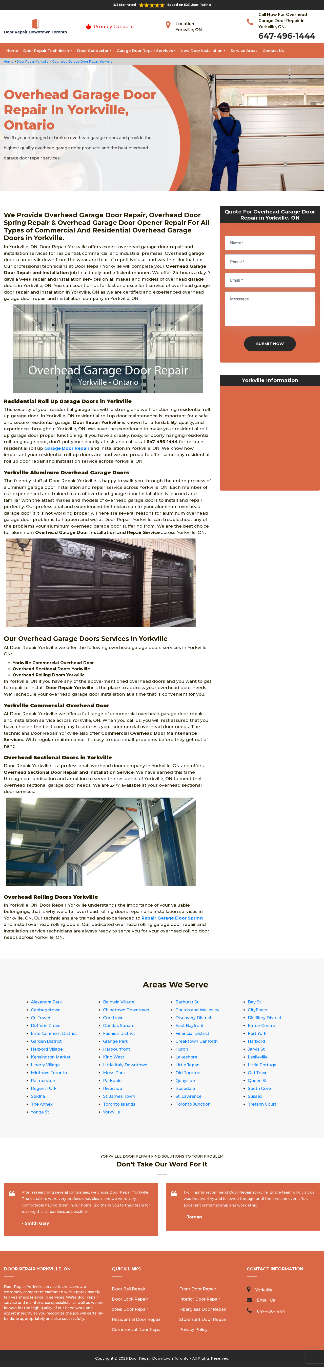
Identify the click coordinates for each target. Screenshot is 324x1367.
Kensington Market (51, 1057)
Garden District (46, 1041)
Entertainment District (54, 1033)
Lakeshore (186, 1057)
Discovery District (193, 1017)
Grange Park (115, 1041)
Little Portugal (262, 1065)
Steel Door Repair (130, 1309)
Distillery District (264, 1017)
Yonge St (40, 1112)
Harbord (256, 1041)
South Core (259, 1088)
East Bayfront (189, 1025)
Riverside (112, 1088)
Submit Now (270, 343)
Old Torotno (187, 1072)
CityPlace (257, 1010)
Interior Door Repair (199, 1299)
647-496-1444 (286, 36)
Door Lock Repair (130, 1299)
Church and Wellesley (197, 1010)
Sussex (255, 1096)
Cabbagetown (45, 1010)
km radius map (270, 439)
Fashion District (119, 1033)
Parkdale (112, 1080)
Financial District (192, 1033)
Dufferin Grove (45, 1025)
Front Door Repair (197, 1289)
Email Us (266, 1300)
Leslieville (258, 1057)
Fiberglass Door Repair (202, 1309)
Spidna (38, 1096)
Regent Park (44, 1088)
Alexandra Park (46, 1002)
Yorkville (111, 1112)
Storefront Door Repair (202, 1319)
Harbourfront (116, 1049)
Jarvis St (256, 1049)
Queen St (257, 1080)
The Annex (42, 1104)
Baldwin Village (118, 1002)
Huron (181, 1049)
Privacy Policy (193, 1329)
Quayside (185, 1080)
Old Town (258, 1072)
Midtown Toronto (49, 1072)
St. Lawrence (188, 1096)
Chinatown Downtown (126, 1010)
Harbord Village (47, 1049)
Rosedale (185, 1088)
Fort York (257, 1033)
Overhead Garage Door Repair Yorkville (81, 61)
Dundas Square (118, 1025)
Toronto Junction (193, 1104)
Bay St (254, 1002)
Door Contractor (93, 50)
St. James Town (119, 1096)
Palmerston (43, 1080)
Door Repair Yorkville (32, 61)
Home (12, 50)
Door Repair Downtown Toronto (159, 1358)
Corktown (113, 1017)
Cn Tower (40, 1017)
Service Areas (244, 50)
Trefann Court (262, 1104)
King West (113, 1057)
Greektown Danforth (196, 1041)
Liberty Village (45, 1065)
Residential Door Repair (136, 1319)
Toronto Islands (119, 1104)
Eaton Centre (261, 1025)
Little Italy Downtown (125, 1065)
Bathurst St (187, 1002)
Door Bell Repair (128, 1289)
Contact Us (273, 50)
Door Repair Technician (46, 50)
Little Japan (187, 1065)
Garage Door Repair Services (145, 50)
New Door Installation (201, 50)
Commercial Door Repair (137, 1329)
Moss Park (114, 1072)
